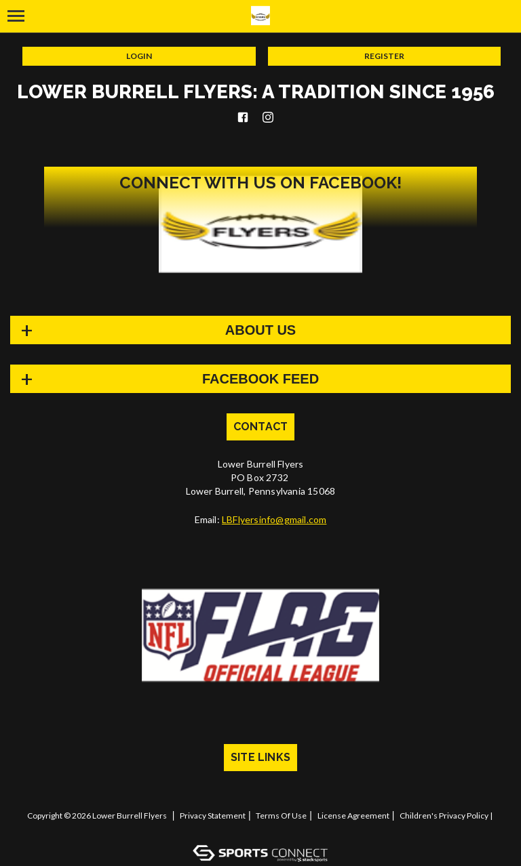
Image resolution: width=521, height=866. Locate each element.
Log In (262, 828)
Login (139, 56)
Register (384, 56)
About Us (260, 330)
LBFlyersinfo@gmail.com (274, 519)
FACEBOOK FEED (260, 378)
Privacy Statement (213, 815)
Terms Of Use (281, 815)
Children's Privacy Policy (444, 815)
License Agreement (353, 815)
